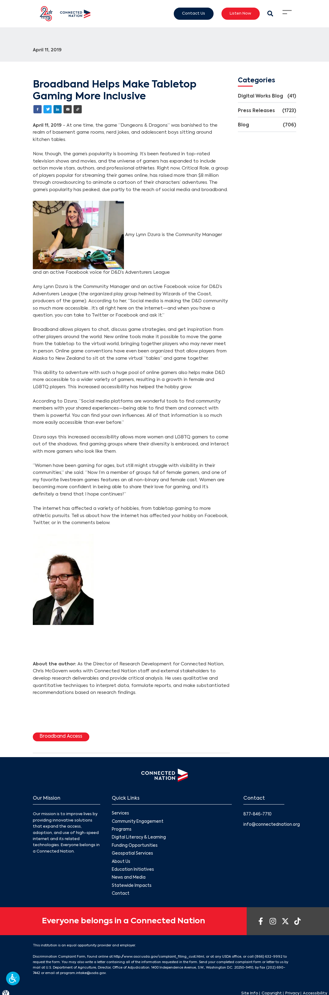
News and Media (128, 875)
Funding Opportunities (134, 844)
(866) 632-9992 (266, 953)
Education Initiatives (132, 867)
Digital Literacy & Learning (138, 836)
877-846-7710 (257, 813)
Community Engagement (137, 820)
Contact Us (193, 13)
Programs (121, 828)
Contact (120, 890)
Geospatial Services (131, 852)
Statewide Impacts (131, 883)
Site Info (249, 989)
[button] (13, 978)
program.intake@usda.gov (70, 968)
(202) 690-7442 (278, 963)
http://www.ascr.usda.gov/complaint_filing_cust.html (158, 953)
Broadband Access (60, 736)
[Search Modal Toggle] (270, 13)
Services (120, 813)
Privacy (292, 989)
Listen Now (240, 13)
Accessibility (315, 989)
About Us (121, 859)
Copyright (272, 989)
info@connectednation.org (271, 823)
